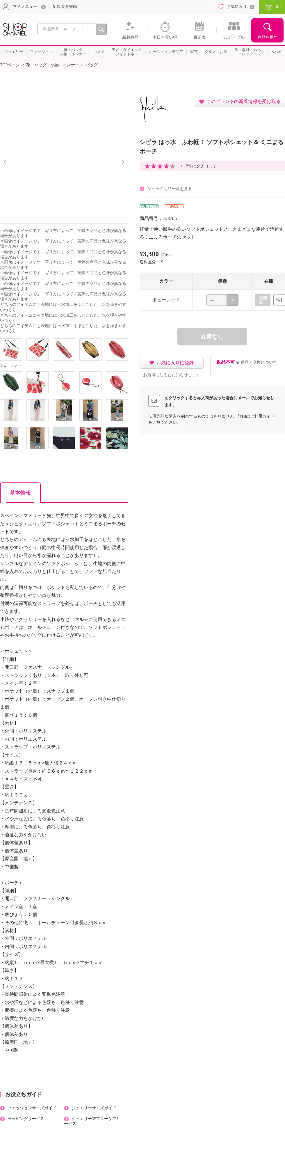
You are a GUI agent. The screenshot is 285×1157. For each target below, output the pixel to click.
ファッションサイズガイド (32, 1108)
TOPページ (10, 65)
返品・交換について (259, 362)
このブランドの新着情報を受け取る (243, 101)
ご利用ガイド (262, 416)
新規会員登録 (65, 6)
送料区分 (148, 262)
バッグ (92, 65)
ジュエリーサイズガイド (94, 1108)
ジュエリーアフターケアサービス (92, 1121)
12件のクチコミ (198, 166)
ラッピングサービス (26, 1119)
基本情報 (20, 493)
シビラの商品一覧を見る (169, 189)
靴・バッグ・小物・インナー (52, 65)
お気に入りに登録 (175, 362)
